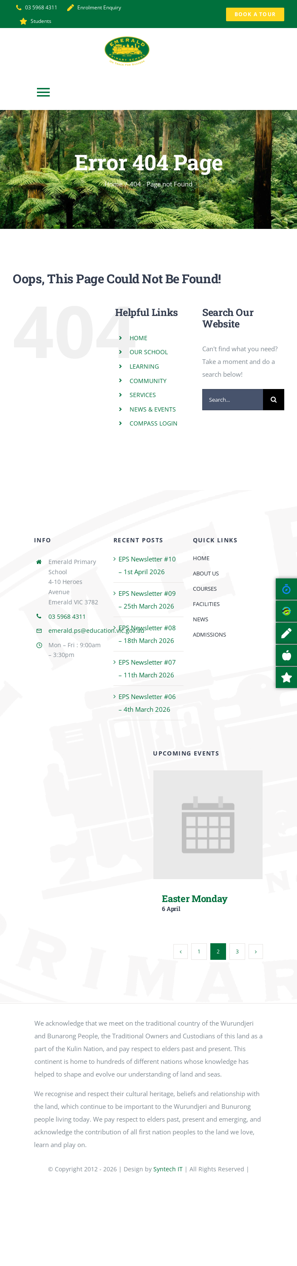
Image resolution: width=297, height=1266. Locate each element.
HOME (138, 338)
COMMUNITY (148, 381)
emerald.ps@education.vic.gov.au (96, 630)
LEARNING (144, 366)
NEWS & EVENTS (153, 409)
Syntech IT (168, 1169)
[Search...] (232, 399)
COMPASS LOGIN (154, 423)
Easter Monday (195, 898)
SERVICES (143, 395)
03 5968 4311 (67, 616)
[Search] (273, 399)
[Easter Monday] (208, 777)
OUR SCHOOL (149, 352)
